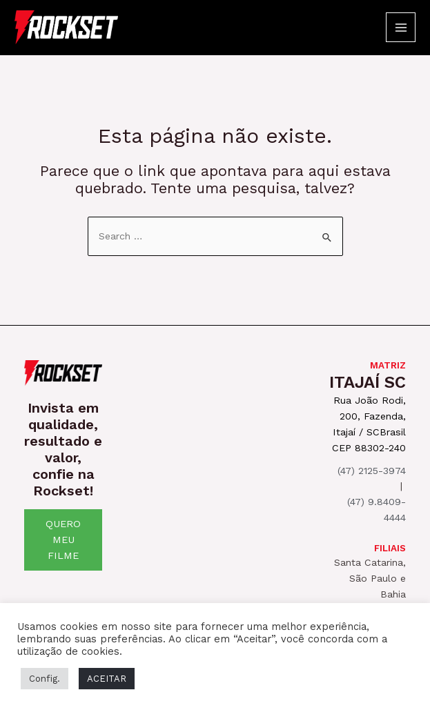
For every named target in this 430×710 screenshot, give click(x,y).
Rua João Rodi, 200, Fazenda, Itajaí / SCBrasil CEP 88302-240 (369, 424)
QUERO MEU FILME (63, 539)
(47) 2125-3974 (372, 470)
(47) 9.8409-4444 (376, 509)
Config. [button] (44, 678)
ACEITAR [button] (106, 678)
